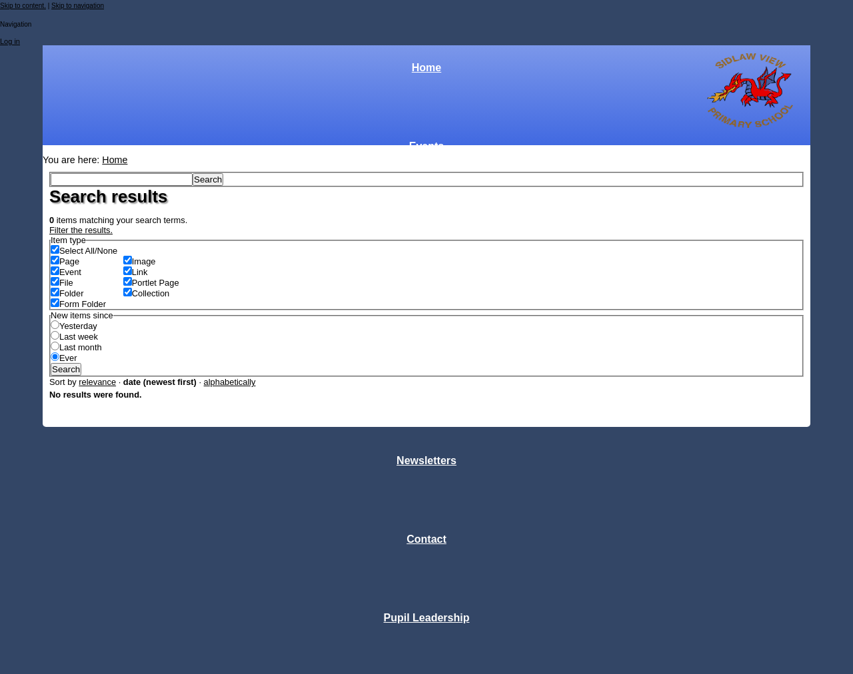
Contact (426, 539)
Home (426, 67)
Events (426, 146)
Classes (427, 224)
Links (426, 382)
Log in (10, 41)
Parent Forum (426, 303)
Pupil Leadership (427, 617)
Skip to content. (23, 5)
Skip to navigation (77, 5)
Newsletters (426, 460)
